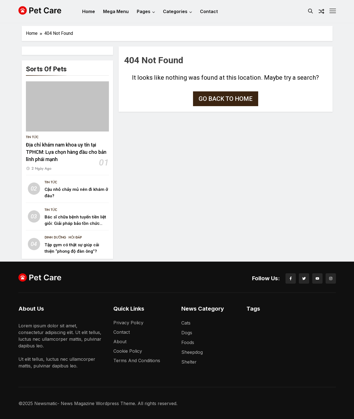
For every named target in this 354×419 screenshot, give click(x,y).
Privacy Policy (128, 322)
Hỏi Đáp (75, 237)
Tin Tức (32, 137)
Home (88, 11)
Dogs (186, 332)
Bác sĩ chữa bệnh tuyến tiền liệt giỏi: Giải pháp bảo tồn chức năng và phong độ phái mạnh (75, 223)
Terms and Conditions (136, 360)
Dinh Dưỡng (55, 237)
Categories (177, 11)
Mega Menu (116, 11)
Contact (209, 11)
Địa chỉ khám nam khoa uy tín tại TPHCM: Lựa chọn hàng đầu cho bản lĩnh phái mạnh (66, 152)
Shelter (189, 362)
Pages (146, 11)
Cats (186, 323)
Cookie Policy (127, 351)
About (119, 341)
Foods (187, 342)
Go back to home (226, 98)
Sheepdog (192, 352)
